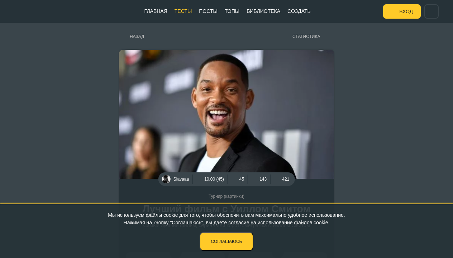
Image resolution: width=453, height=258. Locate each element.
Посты (208, 11)
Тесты (183, 11)
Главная (155, 11)
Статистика (306, 36)
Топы (232, 11)
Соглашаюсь (226, 241)
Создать (299, 11)
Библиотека (263, 11)
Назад (137, 36)
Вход (406, 11)
